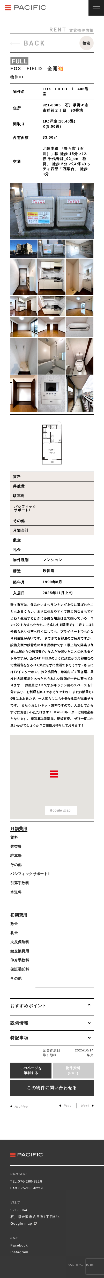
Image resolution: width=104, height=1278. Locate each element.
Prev (65, 1105)
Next (87, 1105)
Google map (23, 1223)
